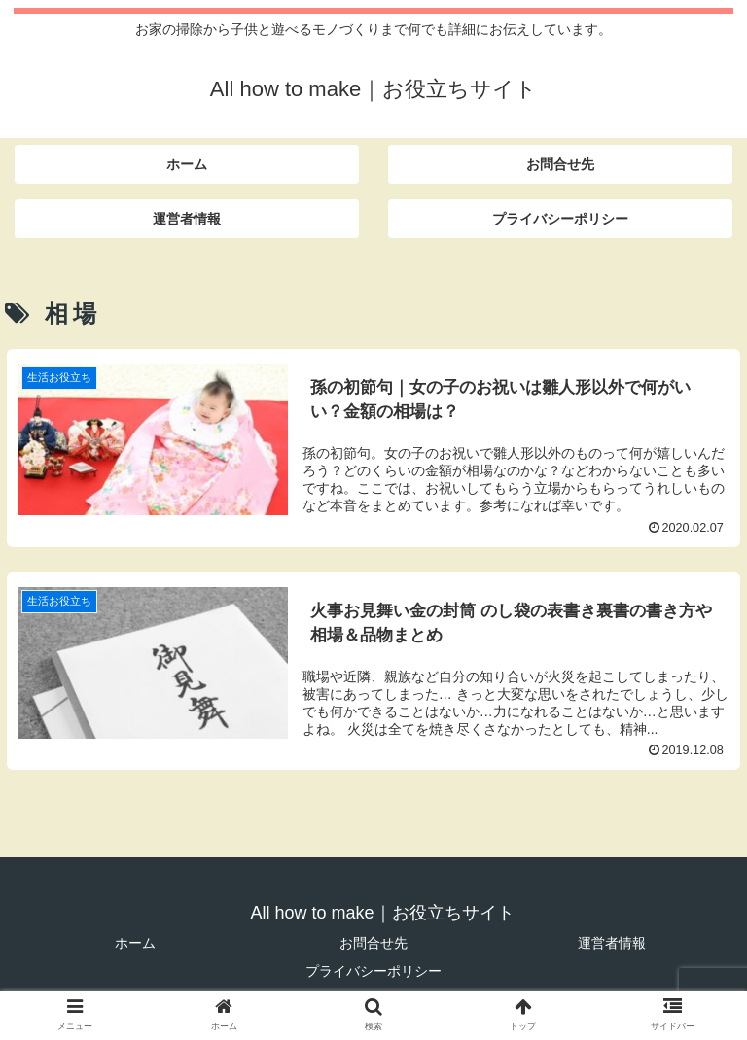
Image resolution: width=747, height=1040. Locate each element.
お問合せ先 (373, 943)
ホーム (135, 943)
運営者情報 (612, 943)
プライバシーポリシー (373, 971)
